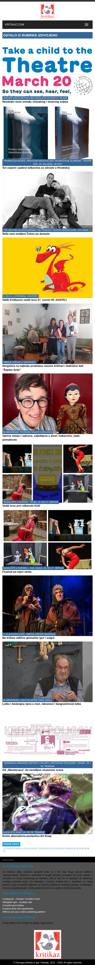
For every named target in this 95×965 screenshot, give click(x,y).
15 (32, 848)
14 (29, 848)
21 (48, 848)
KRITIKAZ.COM (14, 24)
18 (40, 848)
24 (56, 848)
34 (83, 848)
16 (35, 848)
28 (67, 848)
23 (53, 848)
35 (85, 848)
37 (4, 851)
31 (75, 848)
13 (27, 848)
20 (45, 848)
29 (69, 848)
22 (51, 848)
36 (88, 848)
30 (72, 848)
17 (37, 848)
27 (64, 848)
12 (24, 848)
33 (80, 848)
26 (61, 848)
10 (19, 848)
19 (43, 848)
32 (77, 848)
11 (21, 848)
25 (59, 848)
